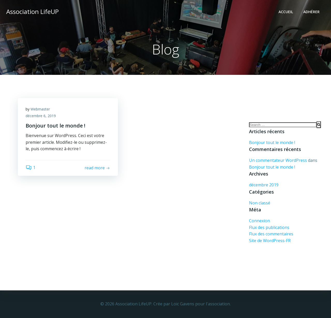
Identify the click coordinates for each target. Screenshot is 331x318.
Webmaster (40, 109)
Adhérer (311, 11)
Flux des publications (269, 227)
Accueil (286, 11)
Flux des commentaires (271, 234)
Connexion (259, 221)
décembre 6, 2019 (41, 115)
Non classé (259, 203)
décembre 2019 (264, 185)
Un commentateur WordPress (278, 160)
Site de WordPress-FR (270, 240)
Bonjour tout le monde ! (272, 142)
